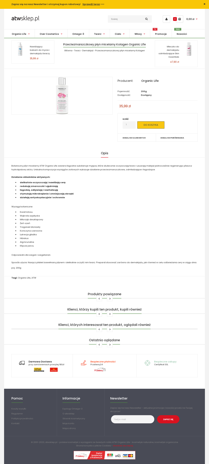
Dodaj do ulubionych (134, 137)
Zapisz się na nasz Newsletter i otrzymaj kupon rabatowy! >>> (57, 4)
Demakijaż (87, 50)
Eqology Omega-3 (72, 408)
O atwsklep (68, 413)
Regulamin (17, 413)
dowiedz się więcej (123, 445)
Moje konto (68, 423)
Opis (104, 153)
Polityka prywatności (22, 418)
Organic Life (150, 81)
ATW (34, 277)
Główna (68, 50)
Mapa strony (69, 428)
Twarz (77, 50)
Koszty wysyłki (18, 408)
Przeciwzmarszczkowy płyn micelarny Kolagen (120, 50)
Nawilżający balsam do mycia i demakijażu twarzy (40, 50)
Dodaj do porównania (172, 137)
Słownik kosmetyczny (74, 418)
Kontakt (15, 423)
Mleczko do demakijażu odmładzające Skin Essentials (169, 51)
